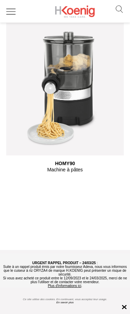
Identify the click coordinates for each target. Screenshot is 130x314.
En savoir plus (64, 302)
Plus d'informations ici (64, 286)
